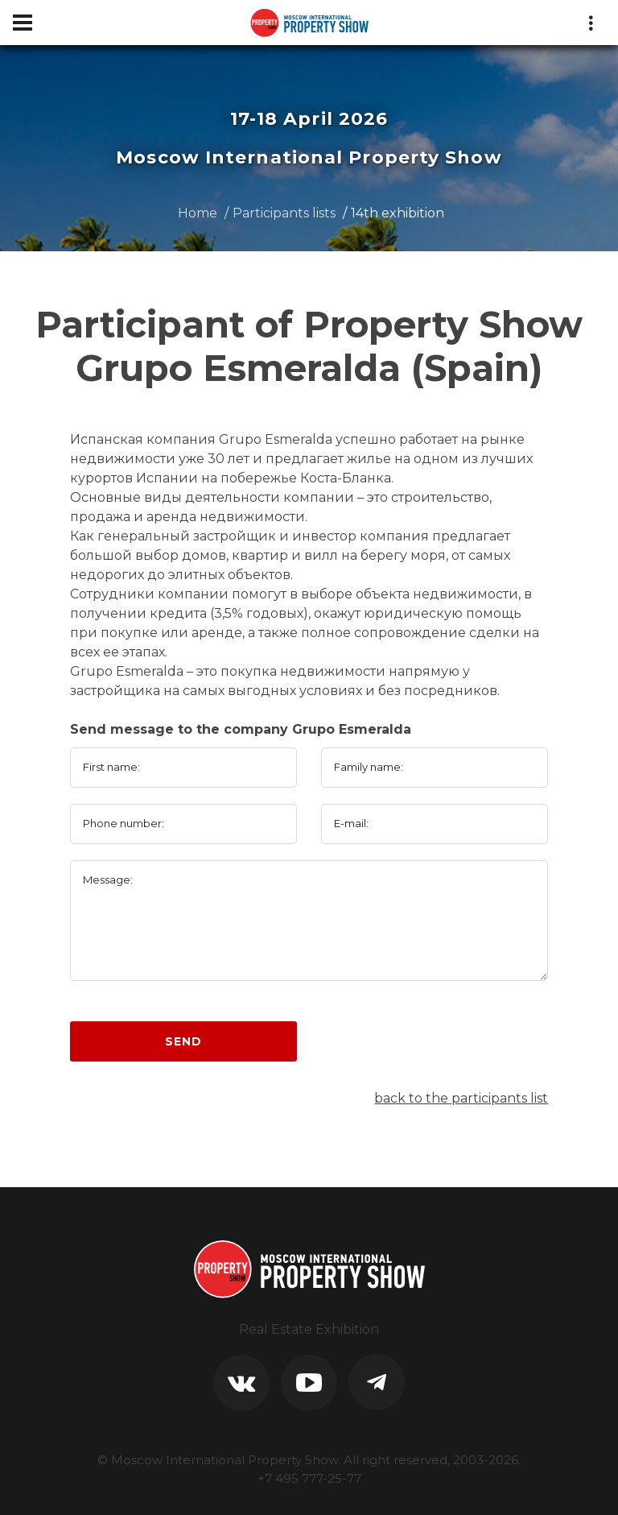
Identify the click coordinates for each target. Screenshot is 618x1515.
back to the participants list (461, 1098)
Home (197, 213)
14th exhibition (397, 213)
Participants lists (284, 213)
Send (183, 1041)
